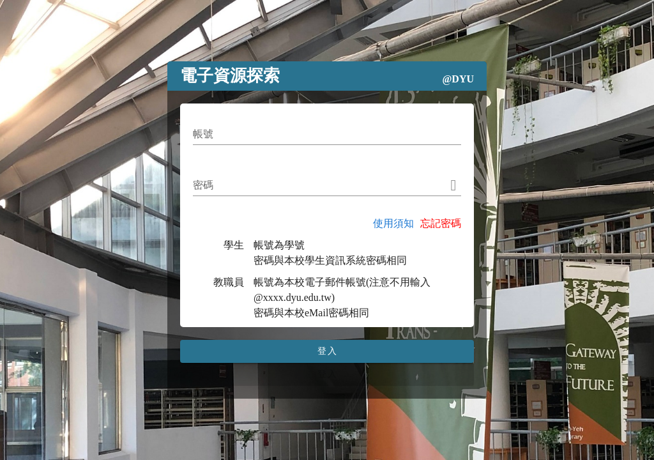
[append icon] (454, 185)
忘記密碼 (440, 223)
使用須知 (393, 223)
